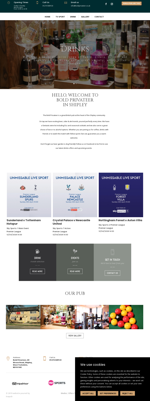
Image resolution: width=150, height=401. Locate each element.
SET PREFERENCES (108, 393)
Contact (99, 16)
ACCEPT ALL (88, 393)
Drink (73, 16)
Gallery (85, 16)
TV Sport (60, 16)
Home (47, 16)
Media (64, 393)
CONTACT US (112, 273)
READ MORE (37, 271)
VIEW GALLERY (74, 335)
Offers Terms (74, 393)
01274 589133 (47, 6)
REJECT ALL (127, 393)
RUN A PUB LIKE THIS (131, 3)
